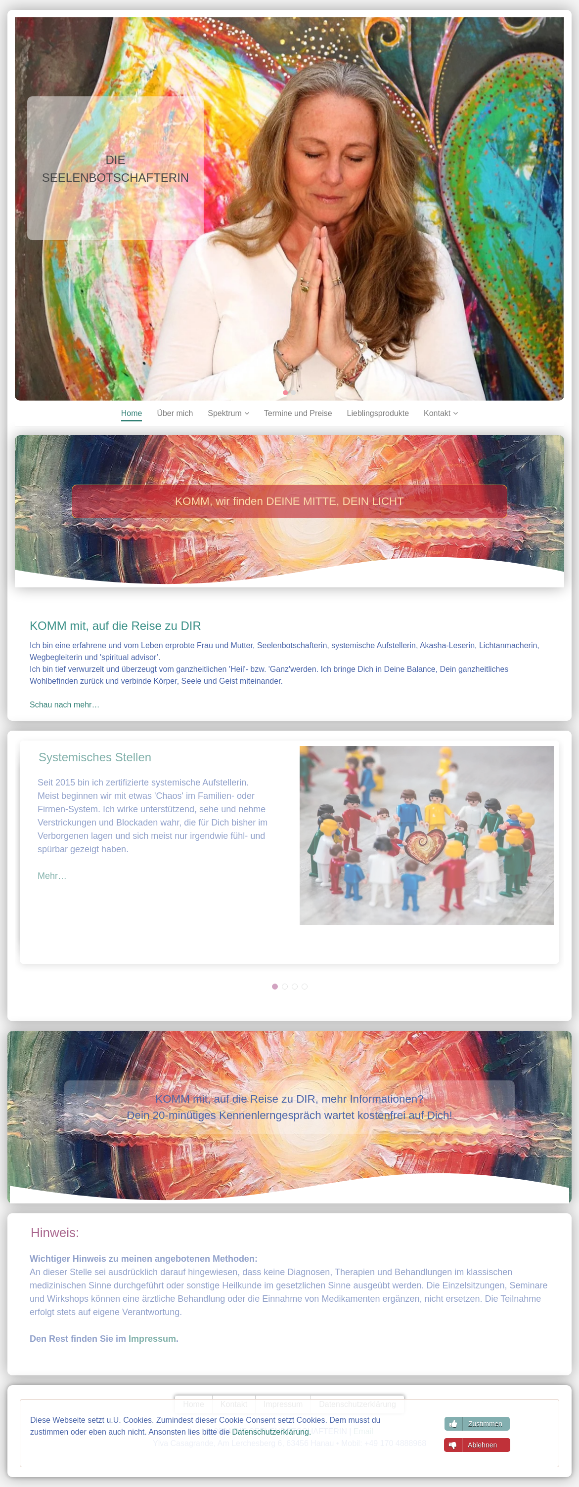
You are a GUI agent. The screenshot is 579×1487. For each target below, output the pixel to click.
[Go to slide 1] (285, 392)
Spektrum (224, 413)
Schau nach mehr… (64, 705)
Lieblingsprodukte (378, 413)
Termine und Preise (298, 413)
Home (131, 413)
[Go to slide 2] (293, 392)
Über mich (175, 413)
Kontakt (437, 413)
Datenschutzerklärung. (271, 1432)
